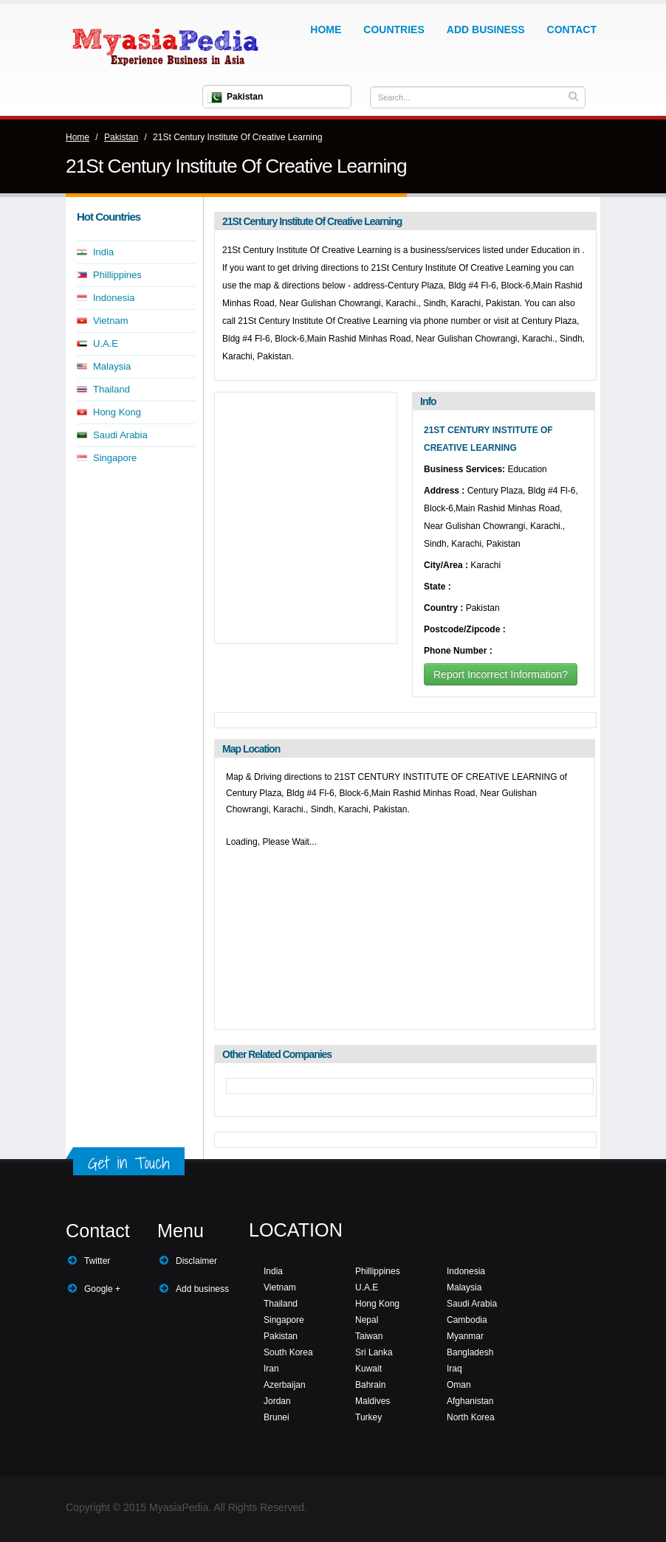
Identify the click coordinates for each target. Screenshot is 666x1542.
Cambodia (467, 1320)
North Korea (471, 1417)
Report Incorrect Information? (500, 674)
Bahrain (370, 1385)
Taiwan (368, 1336)
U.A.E (105, 343)
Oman (459, 1385)
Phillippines (117, 274)
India (103, 251)
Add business (202, 1289)
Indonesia (113, 297)
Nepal (366, 1320)
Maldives (372, 1401)
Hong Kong (117, 412)
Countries (393, 29)
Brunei (276, 1417)
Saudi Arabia (120, 434)
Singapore (115, 457)
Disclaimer (196, 1261)
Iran (271, 1368)
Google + (102, 1289)
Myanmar (465, 1336)
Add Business (486, 29)
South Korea (288, 1352)
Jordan (277, 1401)
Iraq (454, 1368)
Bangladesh (470, 1352)
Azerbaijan (285, 1385)
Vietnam (110, 320)
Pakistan (121, 137)
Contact (572, 29)
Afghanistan (470, 1401)
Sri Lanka (374, 1352)
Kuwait (368, 1368)
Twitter (97, 1261)
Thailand (111, 389)
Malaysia (112, 366)
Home (325, 29)
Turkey (368, 1417)
